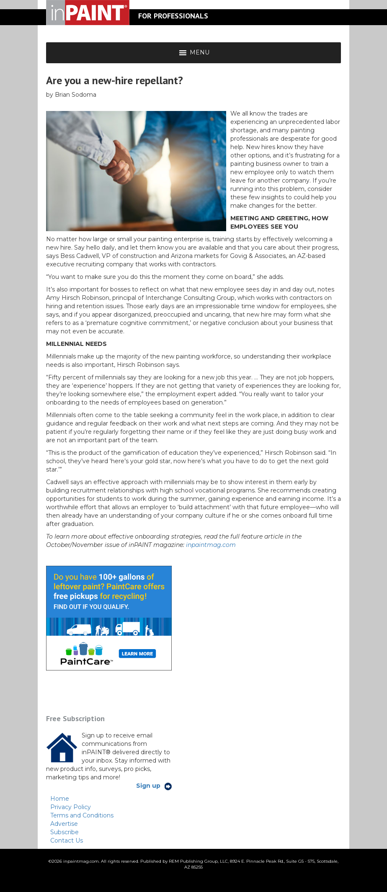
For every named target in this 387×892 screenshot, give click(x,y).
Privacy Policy (70, 807)
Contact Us (66, 840)
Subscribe (64, 832)
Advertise (64, 824)
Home (59, 798)
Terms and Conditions (82, 815)
